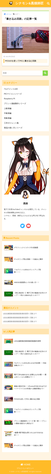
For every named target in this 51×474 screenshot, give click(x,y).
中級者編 (7, 113)
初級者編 (7, 118)
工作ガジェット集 (11, 123)
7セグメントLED (11, 89)
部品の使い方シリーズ (13, 128)
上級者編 (7, 108)
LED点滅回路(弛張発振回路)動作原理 (15, 313)
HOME (25, 464)
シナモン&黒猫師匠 (26, 3)
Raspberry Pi (9, 99)
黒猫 (31, 313)
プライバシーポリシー (25, 468)
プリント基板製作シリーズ (15, 104)
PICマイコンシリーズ (13, 94)
